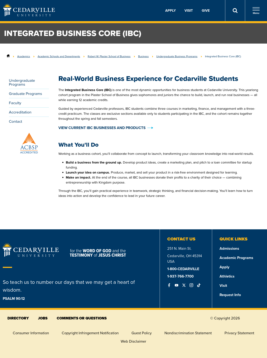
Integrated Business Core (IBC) (223, 56)
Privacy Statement (239, 333)
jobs (42, 318)
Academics (23, 56)
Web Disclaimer (133, 341)
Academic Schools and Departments (59, 56)
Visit (188, 10)
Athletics (227, 276)
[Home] (8, 56)
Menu (256, 10)
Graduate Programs (25, 93)
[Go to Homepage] (29, 15)
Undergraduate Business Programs (176, 56)
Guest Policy (141, 333)
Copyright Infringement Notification (90, 333)
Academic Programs (236, 257)
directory (18, 318)
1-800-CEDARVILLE (183, 269)
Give (206, 10)
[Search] (235, 10)
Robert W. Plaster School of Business (109, 56)
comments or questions (82, 318)
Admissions (229, 248)
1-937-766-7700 (180, 276)
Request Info (230, 295)
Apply (170, 10)
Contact (15, 121)
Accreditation (20, 112)
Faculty (15, 103)
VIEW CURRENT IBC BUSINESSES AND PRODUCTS (102, 128)
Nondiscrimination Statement (188, 333)
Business (143, 56)
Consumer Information (31, 333)
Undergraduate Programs (22, 82)
